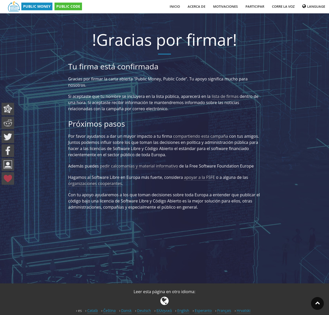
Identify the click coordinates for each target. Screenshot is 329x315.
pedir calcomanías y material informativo (139, 166)
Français (224, 310)
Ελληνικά (164, 310)
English (183, 310)
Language (313, 6)
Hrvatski (243, 310)
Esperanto (203, 310)
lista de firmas (225, 96)
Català (92, 310)
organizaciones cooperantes (95, 183)
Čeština (109, 310)
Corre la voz (283, 6)
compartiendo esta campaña (200, 136)
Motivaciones (225, 6)
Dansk (126, 310)
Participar (254, 6)
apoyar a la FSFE (199, 177)
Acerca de (196, 6)
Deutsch (144, 310)
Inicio (175, 6)
